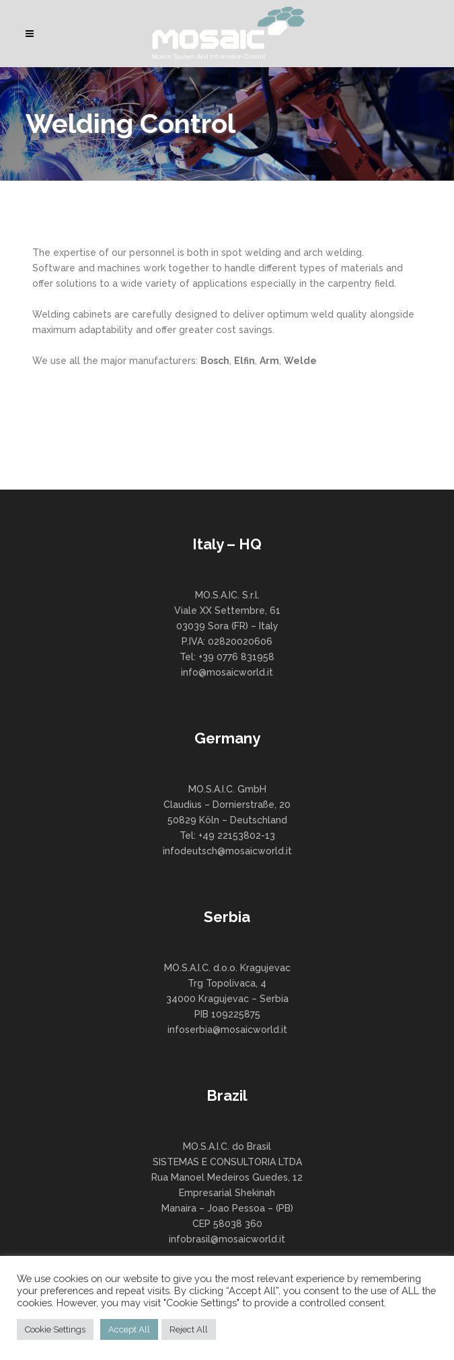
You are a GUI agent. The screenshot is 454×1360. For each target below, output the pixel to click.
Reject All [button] (188, 1329)
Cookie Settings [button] (55, 1329)
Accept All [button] (129, 1329)
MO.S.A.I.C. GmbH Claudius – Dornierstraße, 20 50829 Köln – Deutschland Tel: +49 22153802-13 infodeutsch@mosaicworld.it (227, 820)
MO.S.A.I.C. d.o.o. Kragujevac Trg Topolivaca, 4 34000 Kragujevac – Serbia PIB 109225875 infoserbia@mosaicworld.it (227, 998)
